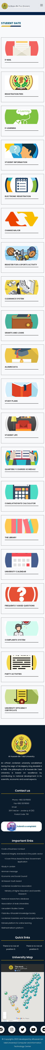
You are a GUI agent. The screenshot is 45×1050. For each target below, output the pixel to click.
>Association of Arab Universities (15, 903)
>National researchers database (15, 899)
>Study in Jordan (8, 866)
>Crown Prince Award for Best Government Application (22, 860)
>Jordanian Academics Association (16, 886)
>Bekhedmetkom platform (12, 928)
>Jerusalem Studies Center (12, 908)
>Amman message (9, 871)
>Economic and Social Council (14, 876)
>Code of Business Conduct (13, 849)
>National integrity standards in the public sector (22, 854)
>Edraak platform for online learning (16, 923)
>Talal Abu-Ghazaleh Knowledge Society (18, 913)
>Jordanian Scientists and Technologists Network (22, 918)
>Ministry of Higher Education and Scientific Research (22, 892)
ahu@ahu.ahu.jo (24, 807)
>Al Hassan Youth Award (11, 881)
